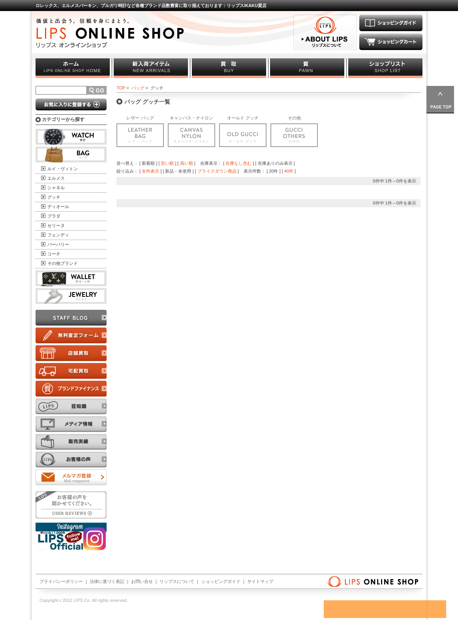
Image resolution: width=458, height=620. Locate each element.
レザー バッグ (140, 117)
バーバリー (58, 244)
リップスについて (177, 581)
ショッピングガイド (220, 581)
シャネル (56, 187)
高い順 (186, 163)
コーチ (53, 253)
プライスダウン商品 (217, 171)
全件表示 (150, 171)
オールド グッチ (243, 117)
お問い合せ (142, 581)
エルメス (56, 178)
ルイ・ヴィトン (62, 168)
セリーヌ (56, 225)
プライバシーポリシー (61, 581)
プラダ (53, 216)
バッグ (138, 88)
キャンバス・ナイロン (191, 117)
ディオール (58, 206)
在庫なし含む (238, 163)
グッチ (53, 197)
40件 (288, 171)
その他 (294, 117)
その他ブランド (62, 263)
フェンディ (58, 235)
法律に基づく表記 (107, 581)
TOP (120, 88)
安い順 (167, 163)
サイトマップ (260, 581)
